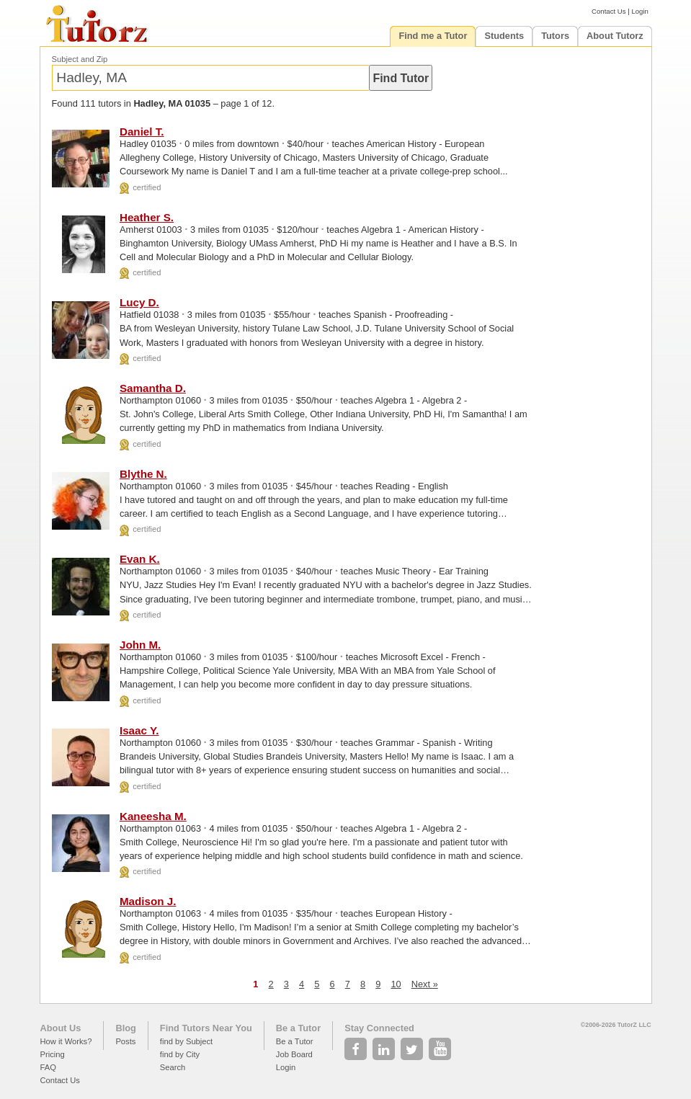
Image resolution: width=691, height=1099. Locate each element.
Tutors (555, 35)
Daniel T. (142, 131)
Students (504, 35)
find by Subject (186, 1041)
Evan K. (140, 559)
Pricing (52, 1054)
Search (172, 1067)
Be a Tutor (298, 1028)
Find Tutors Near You (206, 1028)
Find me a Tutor (432, 35)
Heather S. (147, 217)
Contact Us (608, 11)
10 (396, 984)
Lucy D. (139, 302)
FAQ (48, 1067)
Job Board (294, 1054)
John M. (140, 645)
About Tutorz (615, 35)
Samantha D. (153, 388)
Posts (125, 1041)
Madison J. (148, 901)
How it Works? (66, 1041)
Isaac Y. (139, 730)
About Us (60, 1028)
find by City (180, 1054)
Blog (125, 1028)
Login (639, 11)
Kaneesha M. (153, 816)
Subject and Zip (80, 59)
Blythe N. (143, 474)
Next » (424, 984)
